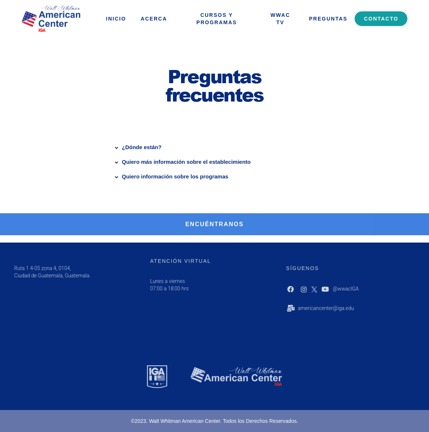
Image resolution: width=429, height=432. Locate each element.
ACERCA (154, 19)
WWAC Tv (280, 18)
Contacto (381, 19)
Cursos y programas (216, 18)
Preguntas (328, 19)
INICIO (116, 19)
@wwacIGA (363, 289)
